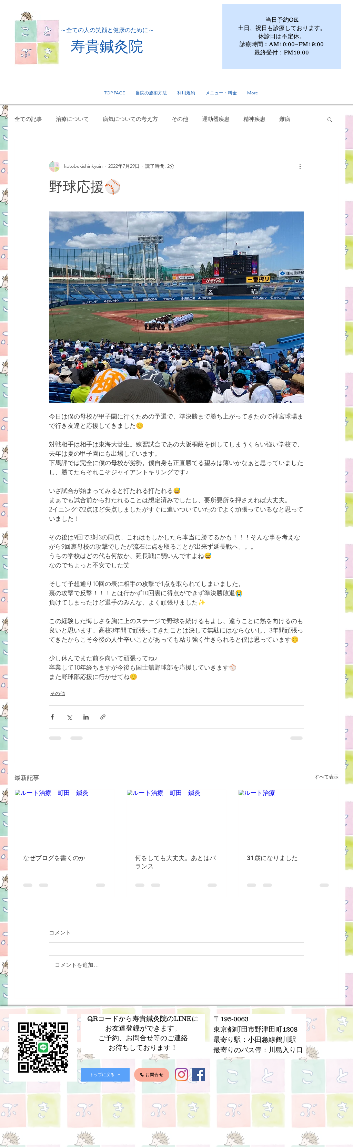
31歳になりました (272, 858)
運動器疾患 (216, 119)
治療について (72, 119)
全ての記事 (28, 119)
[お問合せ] (151, 1075)
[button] (329, 119)
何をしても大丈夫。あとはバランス (175, 862)
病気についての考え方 (130, 119)
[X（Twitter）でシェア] (69, 717)
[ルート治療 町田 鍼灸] (64, 818)
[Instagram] (181, 1074)
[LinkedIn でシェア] (86, 717)
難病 (284, 119)
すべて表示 (326, 777)
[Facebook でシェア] (52, 717)
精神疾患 (254, 119)
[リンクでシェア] (103, 717)
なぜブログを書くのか (54, 858)
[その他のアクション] (300, 166)
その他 (180, 119)
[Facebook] (198, 1074)
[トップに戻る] (105, 1075)
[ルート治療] (288, 818)
